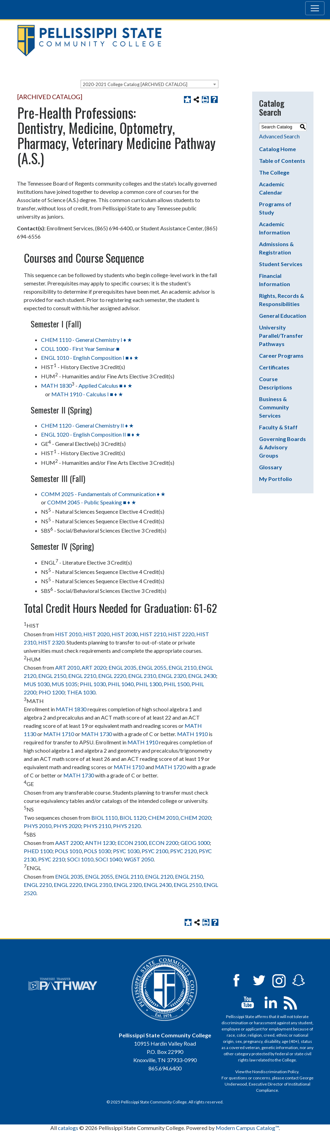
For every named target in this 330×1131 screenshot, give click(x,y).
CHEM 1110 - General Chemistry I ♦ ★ (86, 339)
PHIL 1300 (149, 684)
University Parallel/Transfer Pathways (281, 335)
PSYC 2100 (155, 851)
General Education (282, 315)
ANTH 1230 (100, 842)
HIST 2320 (51, 642)
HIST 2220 (181, 634)
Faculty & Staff (278, 427)
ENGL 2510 (188, 884)
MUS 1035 (65, 684)
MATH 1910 (192, 734)
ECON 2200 (163, 842)
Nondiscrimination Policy (275, 1071)
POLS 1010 (68, 851)
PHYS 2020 (67, 826)
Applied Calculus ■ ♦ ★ (105, 386)
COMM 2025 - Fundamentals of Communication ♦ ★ (103, 494)
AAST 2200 (69, 842)
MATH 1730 (96, 734)
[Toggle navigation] (314, 8)
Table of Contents (282, 160)
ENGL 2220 (112, 675)
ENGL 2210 (82, 675)
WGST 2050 (139, 859)
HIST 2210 (153, 634)
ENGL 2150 (52, 675)
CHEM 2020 (196, 817)
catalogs (68, 1127)
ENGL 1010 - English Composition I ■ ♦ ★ (89, 357)
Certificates (274, 367)
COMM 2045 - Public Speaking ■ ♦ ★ (91, 502)
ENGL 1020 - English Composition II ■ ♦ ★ (90, 434)
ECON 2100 (132, 842)
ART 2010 (67, 667)
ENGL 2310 (142, 675)
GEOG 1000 (195, 842)
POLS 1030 (97, 851)
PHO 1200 (51, 692)
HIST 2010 (68, 634)
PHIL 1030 (93, 684)
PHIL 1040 (121, 684)
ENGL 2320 (172, 675)
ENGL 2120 (159, 876)
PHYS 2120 (127, 826)
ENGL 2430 (202, 675)
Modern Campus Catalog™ (247, 1127)
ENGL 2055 (152, 667)
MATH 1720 (170, 767)
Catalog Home (277, 149)
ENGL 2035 (122, 667)
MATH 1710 (58, 734)
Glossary (270, 467)
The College (274, 172)
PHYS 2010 (37, 826)
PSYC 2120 (183, 851)
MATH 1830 (56, 386)
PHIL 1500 (176, 684)
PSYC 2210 (51, 859)
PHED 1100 (38, 851)
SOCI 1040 (108, 859)
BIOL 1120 (133, 817)
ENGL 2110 (182, 667)
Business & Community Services (274, 407)
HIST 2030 (125, 634)
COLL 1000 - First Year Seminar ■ (80, 348)
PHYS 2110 (97, 826)
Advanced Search (279, 136)
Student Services (280, 264)
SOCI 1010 (80, 859)
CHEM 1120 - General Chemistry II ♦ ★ (87, 425)
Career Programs (281, 355)
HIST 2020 (96, 634)
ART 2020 (94, 667)
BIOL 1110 (104, 817)
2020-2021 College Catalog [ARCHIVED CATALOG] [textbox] (135, 84)
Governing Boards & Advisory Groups (282, 447)
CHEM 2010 (163, 817)
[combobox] (149, 84)
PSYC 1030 (126, 851)
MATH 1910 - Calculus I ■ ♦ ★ (87, 394)
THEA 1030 (81, 692)
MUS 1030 (37, 684)
